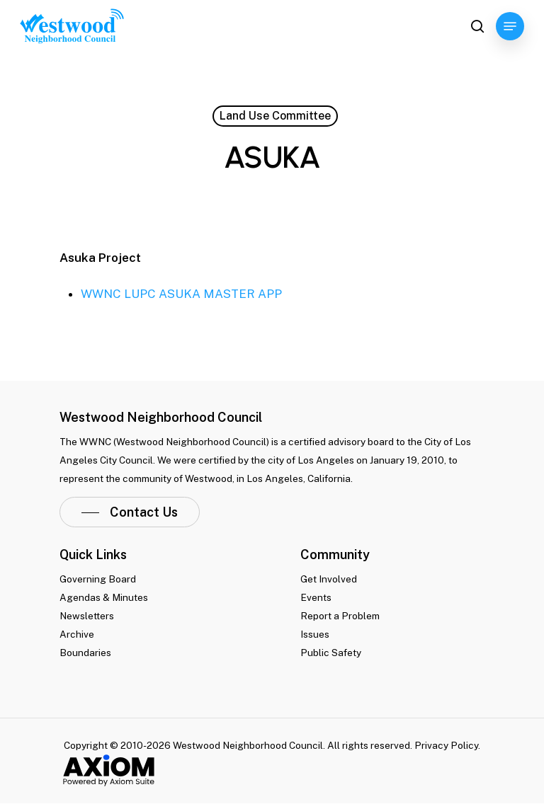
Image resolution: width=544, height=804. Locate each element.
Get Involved (328, 579)
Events (316, 597)
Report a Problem (340, 615)
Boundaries (85, 652)
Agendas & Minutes (104, 597)
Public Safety (330, 652)
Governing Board (98, 579)
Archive (77, 634)
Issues (314, 634)
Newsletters (87, 615)
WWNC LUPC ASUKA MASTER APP (181, 294)
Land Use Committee (275, 115)
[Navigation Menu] (510, 26)
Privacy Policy (446, 745)
